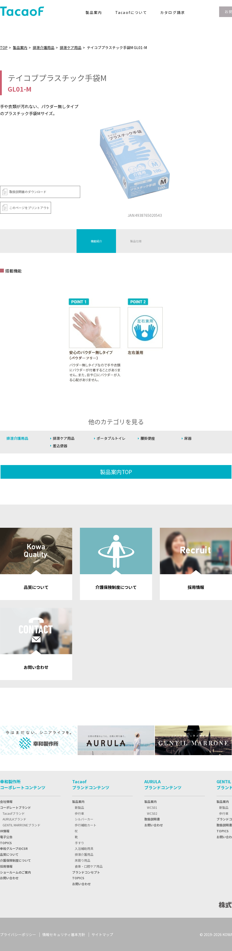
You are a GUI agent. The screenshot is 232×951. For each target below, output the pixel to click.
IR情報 (4, 830)
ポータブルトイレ (112, 438)
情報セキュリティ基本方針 (63, 934)
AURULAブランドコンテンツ (162, 784)
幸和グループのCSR (14, 848)
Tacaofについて (131, 12)
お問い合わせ (9, 877)
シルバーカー (84, 819)
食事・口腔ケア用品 (89, 866)
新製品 (79, 807)
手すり (79, 842)
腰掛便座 (148, 438)
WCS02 (152, 813)
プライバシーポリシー (18, 934)
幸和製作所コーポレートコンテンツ (22, 784)
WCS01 (152, 807)
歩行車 (79, 813)
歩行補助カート (85, 824)
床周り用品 (82, 860)
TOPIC (6, 842)
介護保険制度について (15, 860)
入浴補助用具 (84, 848)
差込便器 (60, 446)
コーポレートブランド (15, 807)
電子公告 (6, 836)
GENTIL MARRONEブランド (21, 824)
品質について (9, 854)
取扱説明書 (152, 819)
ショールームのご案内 (15, 871)
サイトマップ (102, 934)
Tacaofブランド (14, 813)
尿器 (188, 438)
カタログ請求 (172, 12)
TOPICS (78, 877)
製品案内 (20, 47)
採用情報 (6, 866)
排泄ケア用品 (70, 47)
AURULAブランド (14, 819)
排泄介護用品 (43, 47)
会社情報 (6, 801)
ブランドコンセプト (86, 871)
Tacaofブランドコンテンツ (90, 784)
